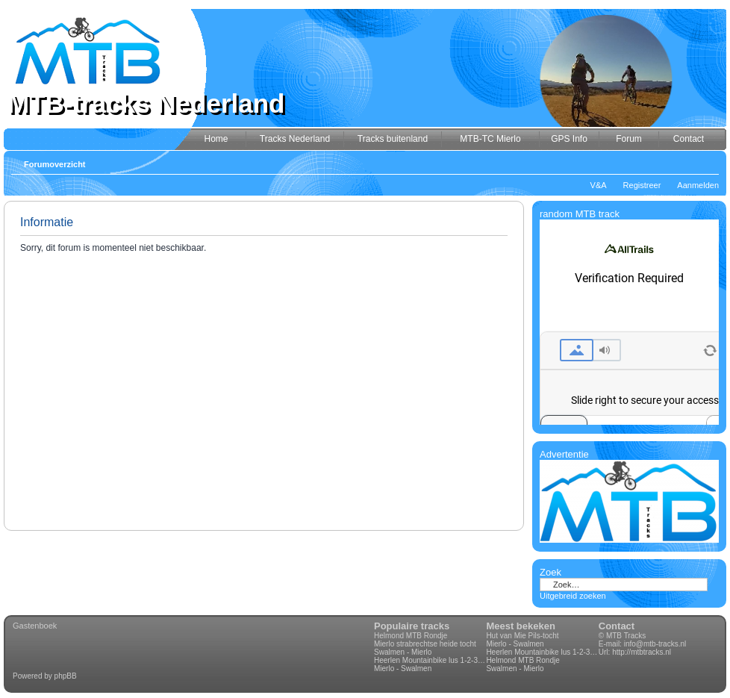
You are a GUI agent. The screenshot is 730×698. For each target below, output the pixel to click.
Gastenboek (35, 625)
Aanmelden (698, 185)
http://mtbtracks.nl (641, 652)
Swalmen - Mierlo (402, 652)
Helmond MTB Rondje (410, 636)
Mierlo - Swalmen (402, 668)
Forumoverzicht (55, 164)
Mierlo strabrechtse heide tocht (425, 644)
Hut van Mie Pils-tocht (522, 636)
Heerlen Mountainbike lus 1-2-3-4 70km (430, 660)
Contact (616, 626)
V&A (598, 185)
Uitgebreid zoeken (573, 595)
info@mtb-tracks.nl (655, 644)
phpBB (65, 676)
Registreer (642, 185)
